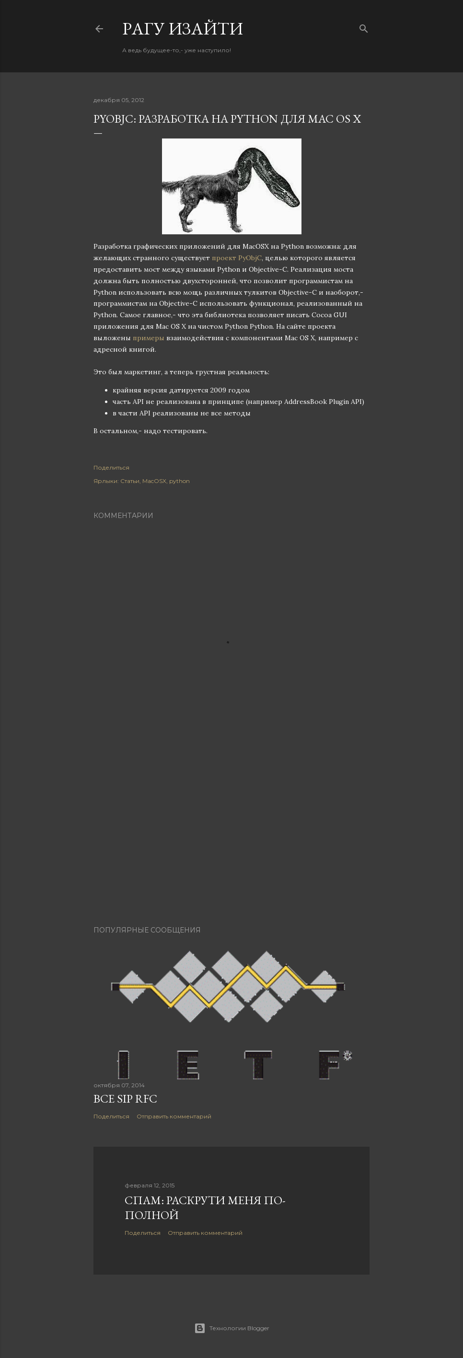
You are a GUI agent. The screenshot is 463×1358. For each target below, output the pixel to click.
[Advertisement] (231, 835)
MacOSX (154, 480)
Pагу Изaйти (182, 28)
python (179, 480)
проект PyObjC (237, 257)
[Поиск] (364, 26)
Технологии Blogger (231, 1328)
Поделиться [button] (111, 467)
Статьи (129, 480)
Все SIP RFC (125, 1098)
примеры (148, 338)
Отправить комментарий (174, 1116)
